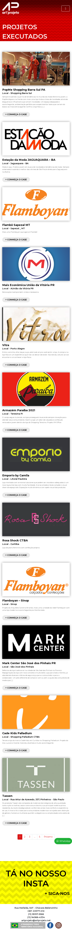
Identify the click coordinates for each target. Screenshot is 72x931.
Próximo (48, 836)
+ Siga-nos (57, 893)
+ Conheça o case (16, 114)
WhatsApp (65, 841)
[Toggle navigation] (65, 8)
